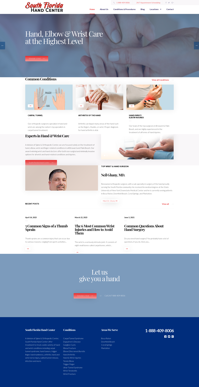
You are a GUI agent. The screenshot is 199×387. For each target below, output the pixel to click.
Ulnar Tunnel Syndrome (72, 367)
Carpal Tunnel (35, 115)
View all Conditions (163, 80)
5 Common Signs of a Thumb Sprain (46, 228)
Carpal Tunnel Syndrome (73, 338)
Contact (170, 9)
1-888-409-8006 (121, 3)
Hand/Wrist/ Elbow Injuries (136, 116)
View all (168, 204)
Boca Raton (106, 338)
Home (92, 9)
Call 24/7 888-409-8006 (115, 295)
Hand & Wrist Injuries (72, 358)
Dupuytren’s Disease (72, 342)
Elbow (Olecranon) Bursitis (74, 351)
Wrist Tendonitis (70, 371)
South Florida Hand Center (41, 163)
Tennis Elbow (68, 361)
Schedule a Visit (37, 58)
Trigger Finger (69, 364)
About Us (104, 9)
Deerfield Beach (108, 342)
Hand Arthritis (69, 354)
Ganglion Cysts (69, 345)
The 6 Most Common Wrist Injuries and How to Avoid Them (94, 229)
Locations (155, 9)
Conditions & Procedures (124, 9)
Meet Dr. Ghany (110, 201)
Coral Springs (106, 345)
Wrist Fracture (69, 374)
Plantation (105, 348)
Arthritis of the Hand (89, 115)
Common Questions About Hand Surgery (143, 228)
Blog (143, 9)
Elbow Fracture (69, 348)
